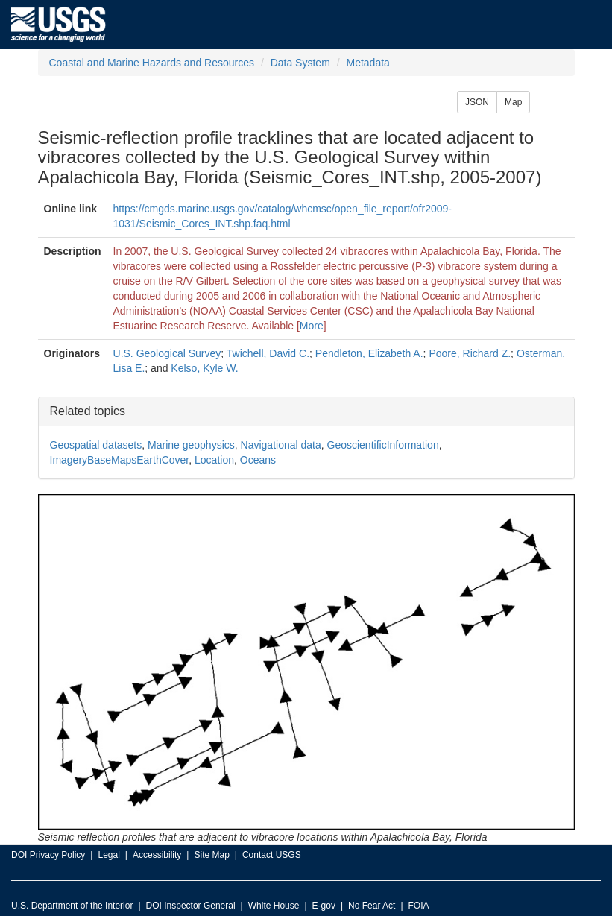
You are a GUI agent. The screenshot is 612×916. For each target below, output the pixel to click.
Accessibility (157, 855)
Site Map (211, 855)
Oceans (258, 460)
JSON (477, 102)
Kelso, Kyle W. (204, 368)
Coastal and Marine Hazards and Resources (151, 63)
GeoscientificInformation (383, 445)
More (312, 326)
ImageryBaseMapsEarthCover (119, 460)
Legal (108, 855)
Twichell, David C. (268, 353)
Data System (300, 63)
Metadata (367, 63)
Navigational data (281, 445)
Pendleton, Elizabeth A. (369, 353)
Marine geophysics (191, 445)
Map (513, 102)
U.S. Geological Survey (167, 353)
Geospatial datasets (96, 445)
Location (214, 460)
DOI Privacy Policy (48, 855)
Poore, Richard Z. (470, 353)
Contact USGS (271, 855)
